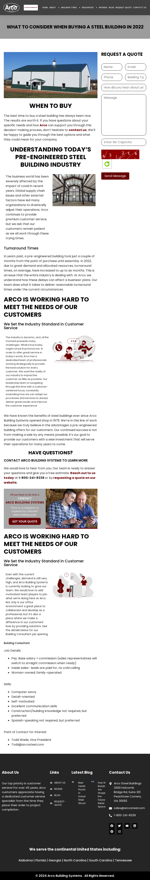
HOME (45, 7)
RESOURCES (89, 7)
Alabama (25, 860)
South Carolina (100, 860)
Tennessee (123, 860)
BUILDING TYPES (71, 7)
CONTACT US (139, 7)
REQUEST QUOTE (124, 7)
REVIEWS (103, 7)
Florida (40, 860)
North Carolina (75, 860)
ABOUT (54, 7)
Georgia (55, 860)
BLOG (111, 7)
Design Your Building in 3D (31, 7)
